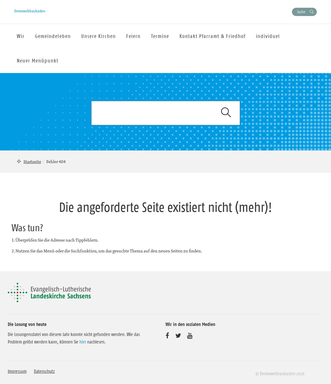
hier (82, 342)
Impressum (17, 371)
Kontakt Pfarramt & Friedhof (212, 36)
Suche (301, 11)
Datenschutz (44, 371)
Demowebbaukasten (29, 10)
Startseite (32, 161)
